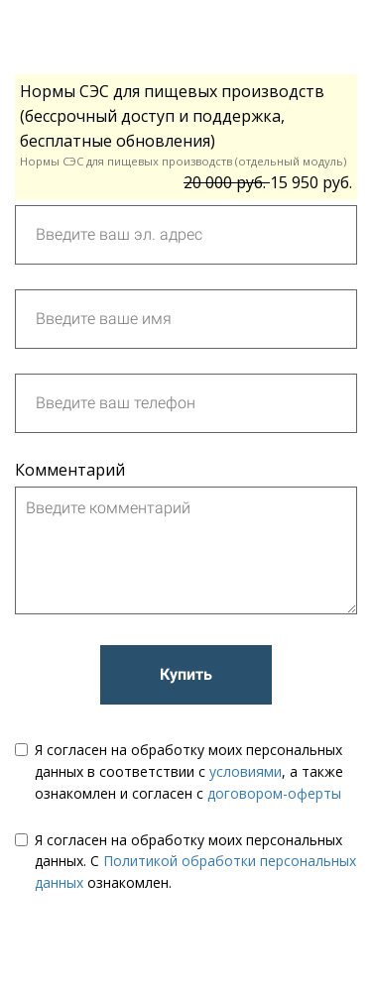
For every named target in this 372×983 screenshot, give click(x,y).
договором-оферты (274, 793)
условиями (245, 771)
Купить (186, 674)
